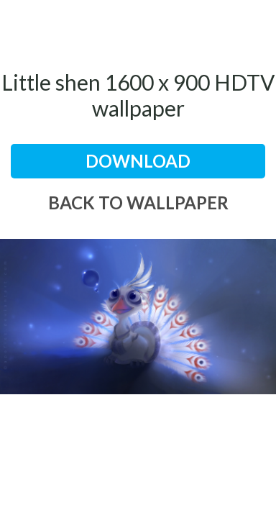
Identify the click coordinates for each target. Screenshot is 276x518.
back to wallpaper (138, 202)
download (138, 160)
